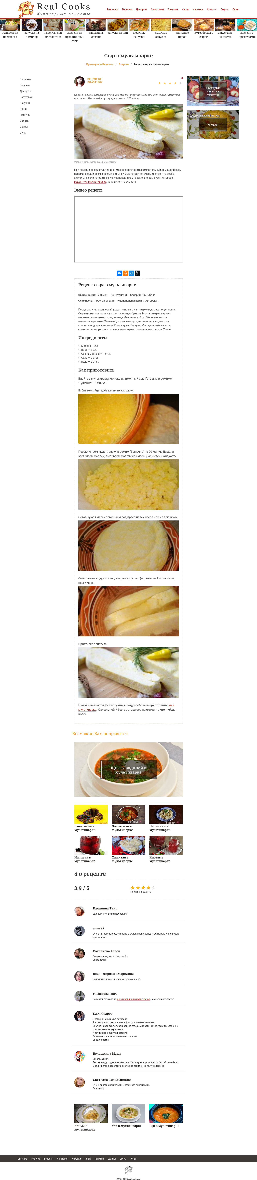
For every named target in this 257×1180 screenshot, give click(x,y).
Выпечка (112, 9)
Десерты (141, 9)
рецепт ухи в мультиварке (90, 181)
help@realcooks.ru (128, 1178)
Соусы (224, 9)
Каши (185, 9)
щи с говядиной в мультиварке (133, 998)
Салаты (212, 9)
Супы (235, 9)
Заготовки (157, 9)
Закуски (173, 9)
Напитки (197, 9)
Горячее (127, 9)
